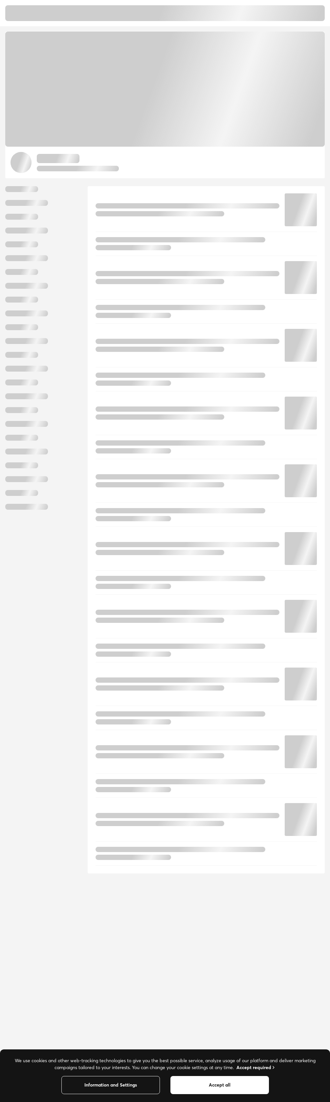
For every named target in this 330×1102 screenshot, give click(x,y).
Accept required (256, 1067)
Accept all (220, 1085)
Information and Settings (110, 1085)
